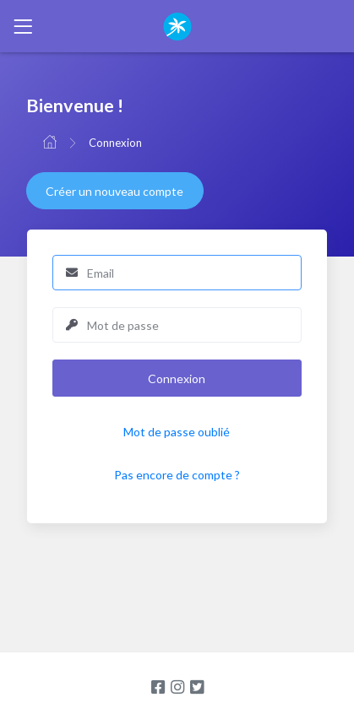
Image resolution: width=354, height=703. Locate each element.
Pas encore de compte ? (177, 475)
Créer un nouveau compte (114, 191)
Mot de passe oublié (176, 432)
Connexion (115, 142)
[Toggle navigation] (23, 26)
